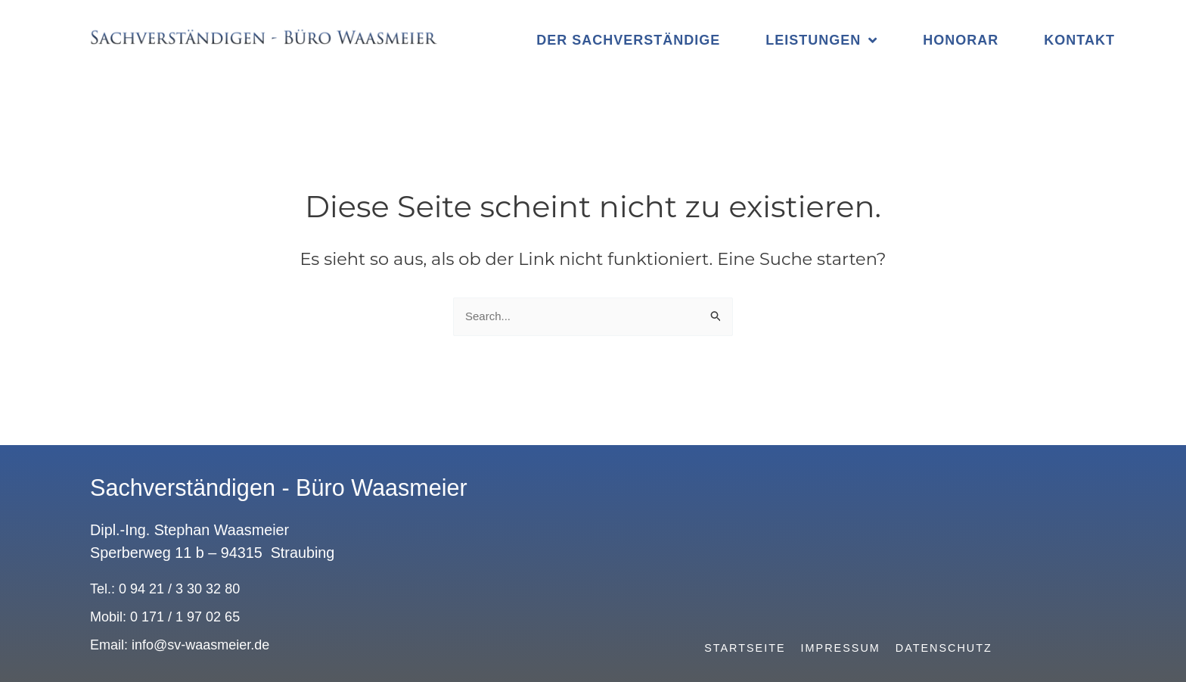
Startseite (744, 648)
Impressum (840, 648)
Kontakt (1079, 40)
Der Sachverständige (628, 40)
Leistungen (821, 40)
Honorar (960, 40)
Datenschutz (944, 648)
